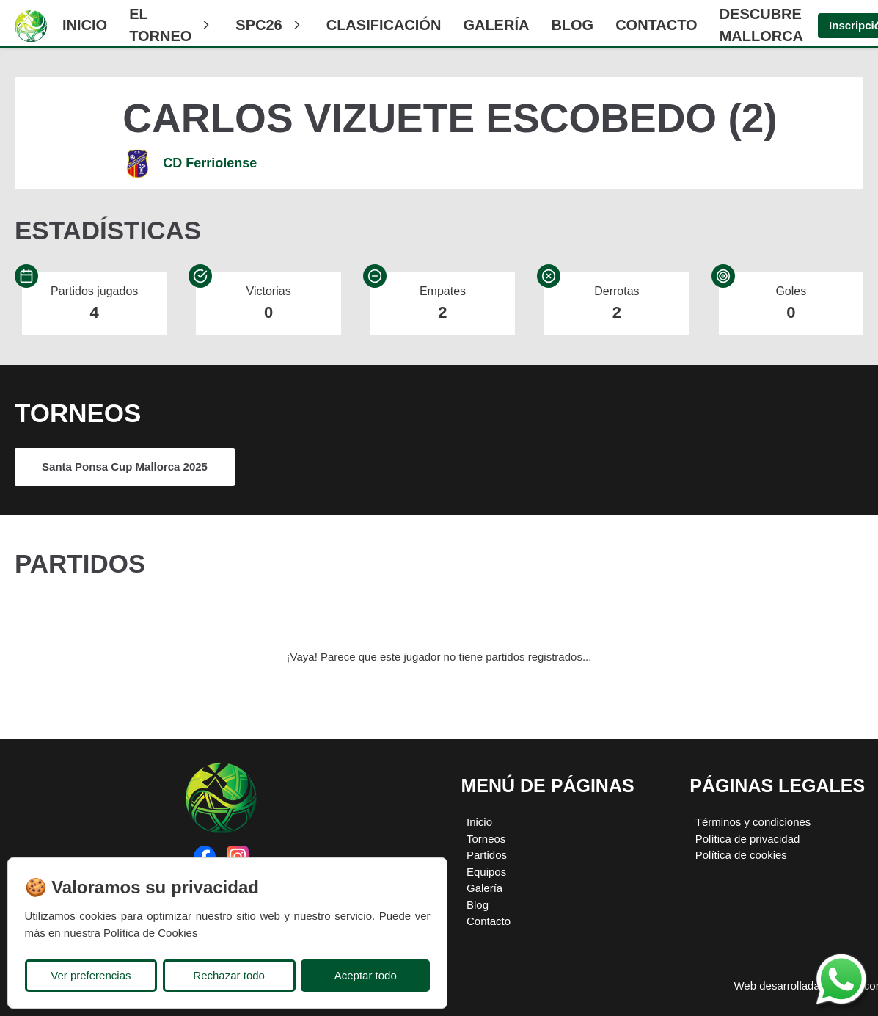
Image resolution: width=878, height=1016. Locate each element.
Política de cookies (741, 855)
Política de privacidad (747, 838)
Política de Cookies (150, 932)
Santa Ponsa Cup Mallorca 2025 (125, 466)
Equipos (486, 872)
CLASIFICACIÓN (384, 25)
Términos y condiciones (753, 822)
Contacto (656, 25)
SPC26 (269, 25)
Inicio (84, 25)
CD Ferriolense (210, 163)
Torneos (486, 838)
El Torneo (171, 25)
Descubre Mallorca (761, 25)
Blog (572, 25)
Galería (496, 25)
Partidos (487, 855)
